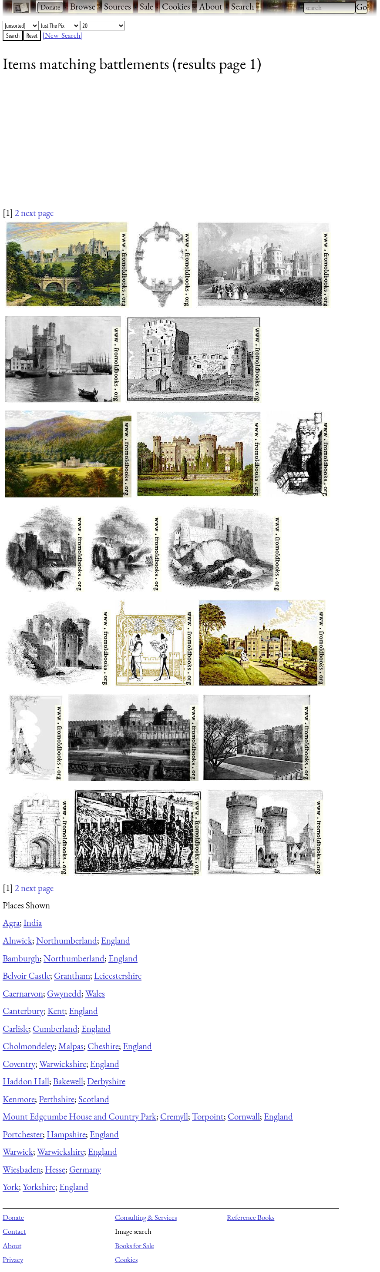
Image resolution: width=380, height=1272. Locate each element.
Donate (13, 1217)
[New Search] (62, 35)
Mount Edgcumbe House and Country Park (79, 1116)
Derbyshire (106, 1081)
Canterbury (23, 1011)
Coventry (19, 1064)
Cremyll (174, 1116)
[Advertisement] (184, 145)
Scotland (93, 1099)
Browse (82, 6)
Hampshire (66, 1134)
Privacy (13, 1259)
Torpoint (208, 1116)
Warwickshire (62, 1064)
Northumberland (66, 940)
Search (242, 6)
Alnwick (17, 940)
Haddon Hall (26, 1081)
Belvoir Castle (26, 975)
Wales (95, 993)
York (11, 1186)
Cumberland (55, 1028)
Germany (85, 1169)
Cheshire (103, 1046)
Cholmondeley (28, 1046)
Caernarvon (23, 993)
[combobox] (329, 7)
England (115, 940)
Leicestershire (117, 975)
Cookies (176, 6)
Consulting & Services (146, 1217)
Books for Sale (134, 1245)
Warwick (18, 1151)
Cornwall (244, 1116)
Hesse (55, 1169)
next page (37, 213)
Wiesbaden (22, 1169)
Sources (117, 6)
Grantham (72, 975)
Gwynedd (64, 993)
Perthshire (56, 1099)
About (210, 6)
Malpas (71, 1046)
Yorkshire (39, 1186)
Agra (11, 922)
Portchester (23, 1134)
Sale (146, 6)
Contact (14, 1231)
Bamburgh (21, 958)
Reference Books (250, 1217)
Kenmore (19, 1099)
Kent (56, 1011)
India (33, 922)
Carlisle (16, 1028)
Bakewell (68, 1081)
